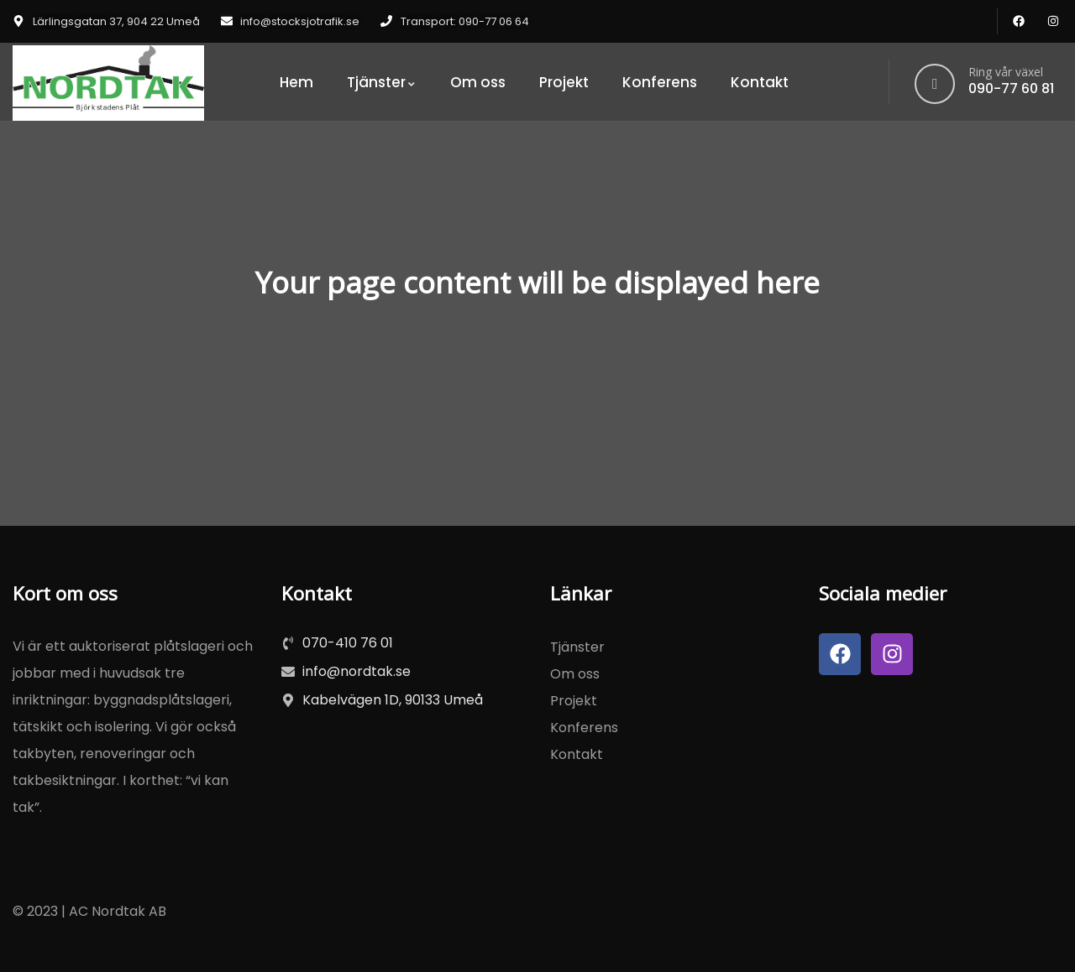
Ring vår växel (1005, 72)
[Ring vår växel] (935, 84)
